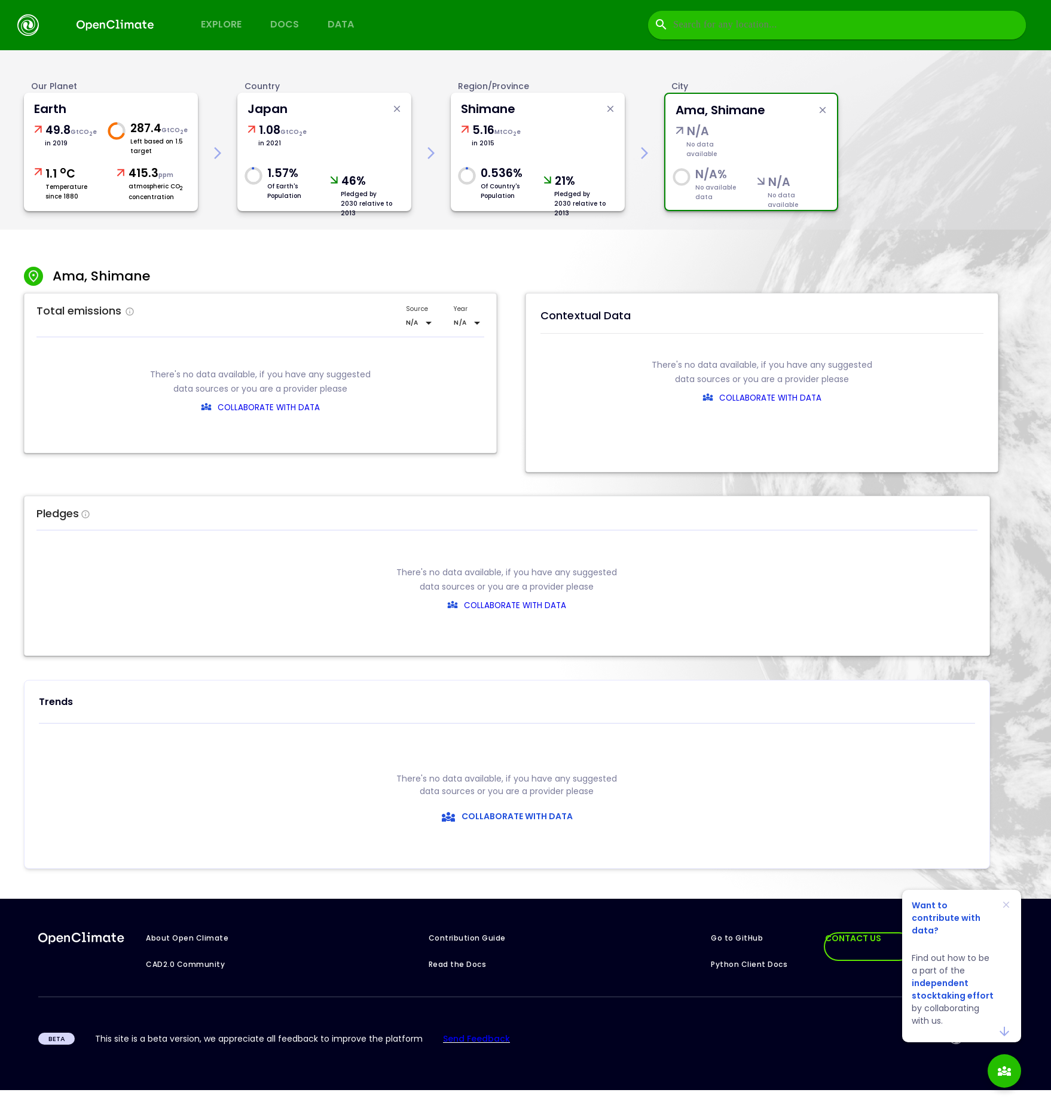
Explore (221, 24)
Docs (284, 24)
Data (341, 24)
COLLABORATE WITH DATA (269, 407)
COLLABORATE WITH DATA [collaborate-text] (509, 605)
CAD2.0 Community (185, 964)
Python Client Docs (749, 964)
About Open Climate (187, 938)
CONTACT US (853, 938)
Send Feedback (476, 1039)
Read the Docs (458, 964)
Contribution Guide (467, 938)
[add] (1004, 1071)
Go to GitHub (737, 938)
